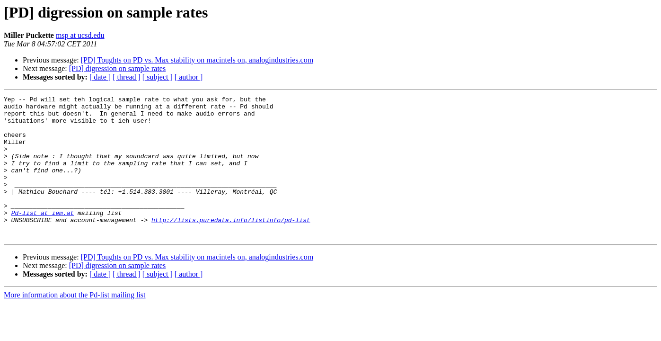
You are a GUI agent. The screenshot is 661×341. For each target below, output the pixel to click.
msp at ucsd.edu (80, 35)
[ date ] (100, 77)
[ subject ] (157, 77)
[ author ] (189, 77)
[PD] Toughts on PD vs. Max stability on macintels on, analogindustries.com (197, 60)
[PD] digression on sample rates (117, 68)
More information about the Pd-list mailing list (75, 323)
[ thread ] (127, 77)
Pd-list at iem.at (42, 237)
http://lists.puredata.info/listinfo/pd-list (230, 245)
